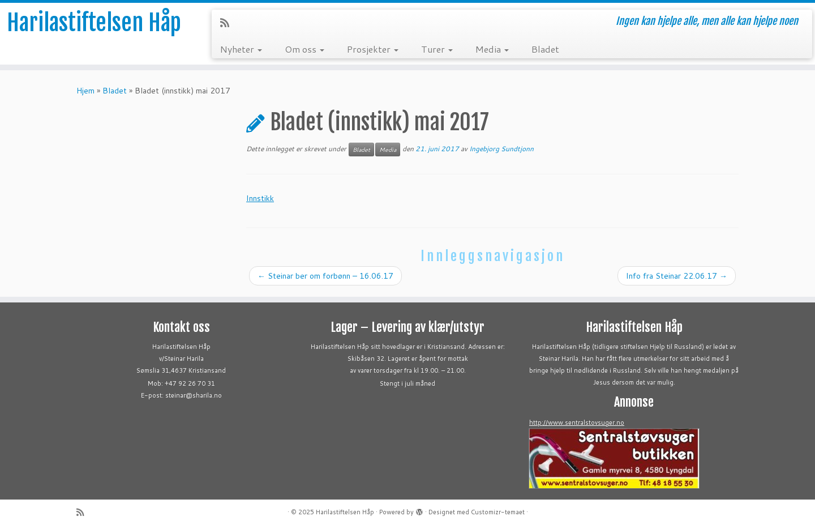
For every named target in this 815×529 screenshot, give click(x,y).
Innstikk (260, 198)
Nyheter (241, 49)
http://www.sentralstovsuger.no (576, 422)
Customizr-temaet (498, 512)
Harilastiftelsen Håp (94, 22)
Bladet (545, 49)
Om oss (304, 49)
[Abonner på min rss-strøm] (228, 22)
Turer (437, 49)
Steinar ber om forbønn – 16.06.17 (325, 275)
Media (492, 49)
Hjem (85, 90)
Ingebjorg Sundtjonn (501, 148)
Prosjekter (372, 49)
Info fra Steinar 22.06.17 (676, 275)
